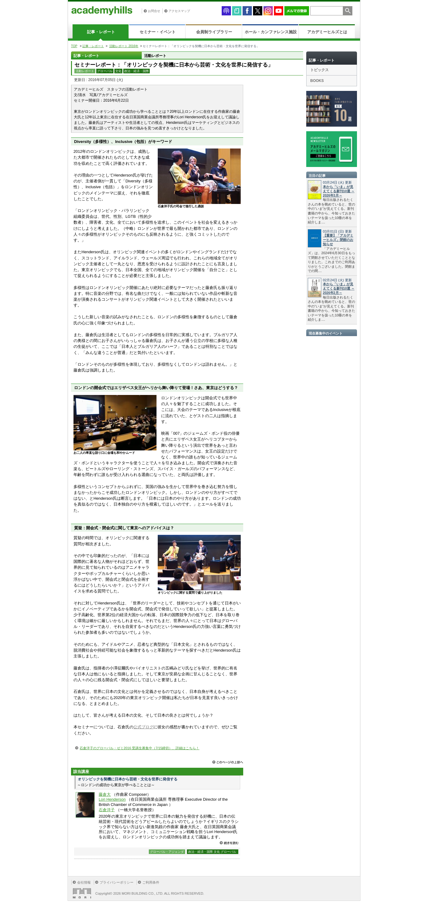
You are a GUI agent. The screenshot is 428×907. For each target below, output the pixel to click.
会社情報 (84, 882)
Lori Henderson (112, 799)
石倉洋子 (107, 809)
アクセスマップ (179, 11)
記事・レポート (101, 32)
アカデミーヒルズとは (327, 32)
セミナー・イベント (158, 32)
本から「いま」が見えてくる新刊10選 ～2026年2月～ (339, 288)
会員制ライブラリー (214, 32)
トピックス (319, 70)
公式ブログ (143, 727)
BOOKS (317, 81)
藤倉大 (105, 794)
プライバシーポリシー (116, 882)
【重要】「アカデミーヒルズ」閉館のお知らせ (338, 240)
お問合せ (154, 11)
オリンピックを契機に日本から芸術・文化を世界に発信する (127, 779)
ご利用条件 (150, 882)
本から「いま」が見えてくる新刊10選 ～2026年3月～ (339, 191)
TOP (74, 46)
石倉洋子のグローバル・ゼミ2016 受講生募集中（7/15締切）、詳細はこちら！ (139, 748)
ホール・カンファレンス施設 (271, 32)
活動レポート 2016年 (123, 46)
